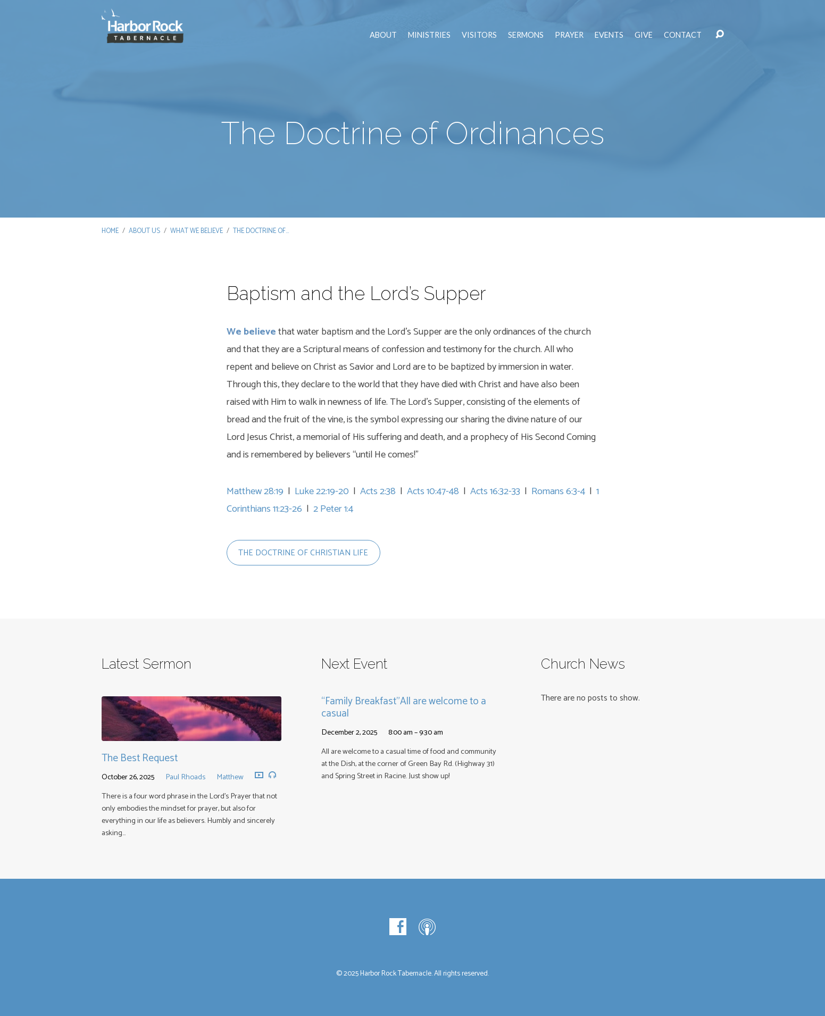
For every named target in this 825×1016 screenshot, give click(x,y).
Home (110, 231)
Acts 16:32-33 (495, 491)
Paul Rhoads (185, 777)
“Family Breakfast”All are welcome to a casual (403, 707)
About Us (144, 231)
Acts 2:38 (378, 491)
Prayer (569, 34)
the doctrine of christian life (303, 553)
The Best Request (140, 758)
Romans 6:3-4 (558, 491)
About (383, 34)
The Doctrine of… (261, 231)
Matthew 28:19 (255, 491)
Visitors (479, 34)
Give (644, 34)
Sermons (526, 34)
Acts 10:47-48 (433, 491)
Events (609, 34)
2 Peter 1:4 (333, 509)
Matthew (230, 777)
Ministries (429, 34)
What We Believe (196, 231)
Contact (683, 34)
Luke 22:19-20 (322, 491)
